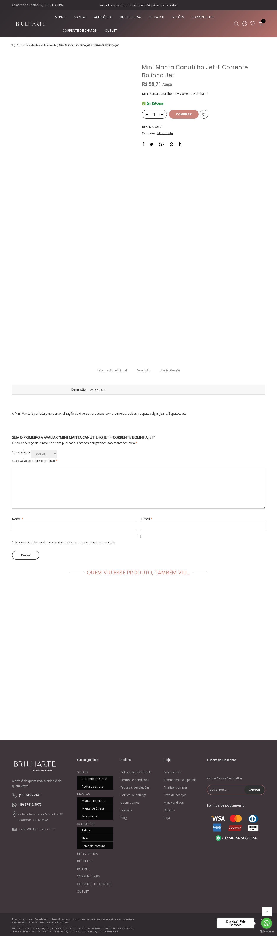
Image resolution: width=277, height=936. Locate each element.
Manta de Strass (93, 807)
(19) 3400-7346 (54, 5)
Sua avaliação (21, 452)
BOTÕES (178, 17)
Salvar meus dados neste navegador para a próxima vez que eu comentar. (64, 542)
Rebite (86, 829)
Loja (167, 817)
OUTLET (111, 30)
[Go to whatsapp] (266, 923)
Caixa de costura (93, 845)
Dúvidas (169, 809)
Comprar (184, 114)
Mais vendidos (174, 801)
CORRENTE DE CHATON (80, 30)
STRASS (60, 17)
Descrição (144, 370)
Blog (123, 817)
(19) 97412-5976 (29, 803)
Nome (17, 519)
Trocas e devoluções (135, 786)
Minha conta (172, 771)
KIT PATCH (156, 17)
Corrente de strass (95, 778)
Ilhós (85, 837)
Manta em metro (94, 799)
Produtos (22, 45)
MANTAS (80, 17)
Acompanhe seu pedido (180, 779)
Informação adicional (110, 370)
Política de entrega (133, 794)
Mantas (35, 45)
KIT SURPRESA (130, 17)
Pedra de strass (92, 785)
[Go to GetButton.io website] (267, 931)
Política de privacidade (135, 771)
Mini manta (49, 45)
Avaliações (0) (171, 370)
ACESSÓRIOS (103, 17)
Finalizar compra (175, 786)
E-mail (146, 519)
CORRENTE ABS (203, 17)
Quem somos (130, 801)
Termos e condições (134, 779)
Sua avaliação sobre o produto (35, 461)
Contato (126, 809)
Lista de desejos (175, 794)
